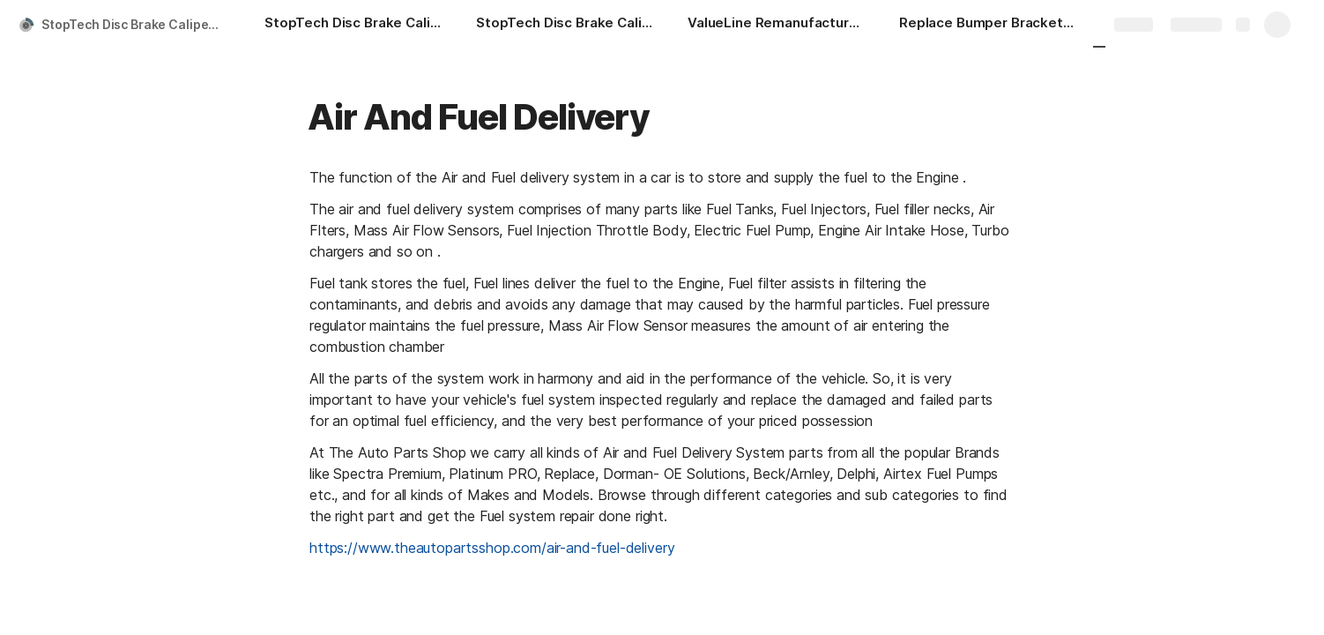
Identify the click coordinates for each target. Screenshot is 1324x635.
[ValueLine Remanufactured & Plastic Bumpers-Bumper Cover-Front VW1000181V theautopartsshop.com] (775, 24)
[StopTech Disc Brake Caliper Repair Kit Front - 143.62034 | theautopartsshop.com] (564, 24)
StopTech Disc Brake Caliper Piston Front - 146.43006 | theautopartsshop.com (135, 24)
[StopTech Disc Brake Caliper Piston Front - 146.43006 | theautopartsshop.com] (352, 24)
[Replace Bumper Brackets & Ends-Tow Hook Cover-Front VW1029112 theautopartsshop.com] (987, 24)
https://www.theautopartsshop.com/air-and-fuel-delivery (491, 548)
